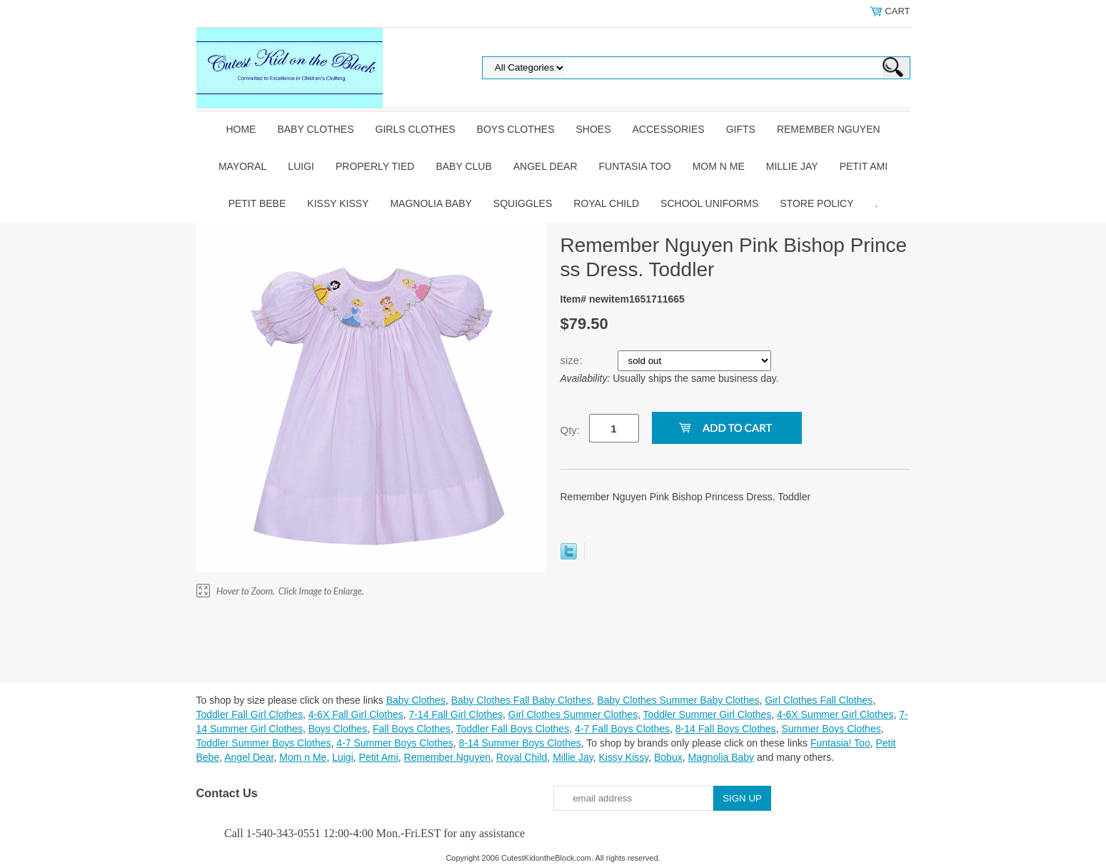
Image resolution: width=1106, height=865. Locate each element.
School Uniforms (709, 203)
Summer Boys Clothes (830, 728)
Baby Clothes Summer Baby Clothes (678, 700)
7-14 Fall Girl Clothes (456, 714)
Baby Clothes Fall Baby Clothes (521, 700)
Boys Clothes (516, 129)
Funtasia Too (635, 166)
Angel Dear (545, 166)
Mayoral (242, 166)
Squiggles (522, 203)
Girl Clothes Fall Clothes (819, 700)
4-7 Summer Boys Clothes (394, 743)
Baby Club (463, 166)
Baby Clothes (315, 129)
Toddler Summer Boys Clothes (263, 743)
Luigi (301, 166)
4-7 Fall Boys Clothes (622, 728)
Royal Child (606, 203)
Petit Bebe (257, 203)
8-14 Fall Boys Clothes (725, 728)
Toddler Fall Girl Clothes (249, 714)
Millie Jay (792, 166)
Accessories (669, 129)
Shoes (593, 129)
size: (572, 360)
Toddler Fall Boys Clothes (512, 728)
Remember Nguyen (828, 129)
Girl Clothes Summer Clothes (573, 714)
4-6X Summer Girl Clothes (835, 714)
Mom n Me (719, 166)
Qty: (570, 430)
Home (241, 129)
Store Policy (816, 203)
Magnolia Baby (430, 203)
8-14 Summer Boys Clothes (520, 743)
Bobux (668, 757)
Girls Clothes (416, 129)
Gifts (740, 129)
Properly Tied (375, 166)
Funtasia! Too (840, 743)
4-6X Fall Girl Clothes (355, 714)
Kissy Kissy (337, 203)
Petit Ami (864, 166)
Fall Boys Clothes (412, 728)
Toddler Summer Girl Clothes (707, 714)
